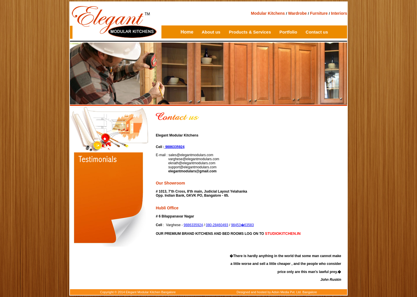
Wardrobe (297, 13)
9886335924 (174, 147)
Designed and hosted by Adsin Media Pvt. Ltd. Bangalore (277, 292)
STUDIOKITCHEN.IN (283, 233)
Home (186, 31)
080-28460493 (217, 225)
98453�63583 (242, 225)
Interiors (339, 13)
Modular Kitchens (268, 13)
